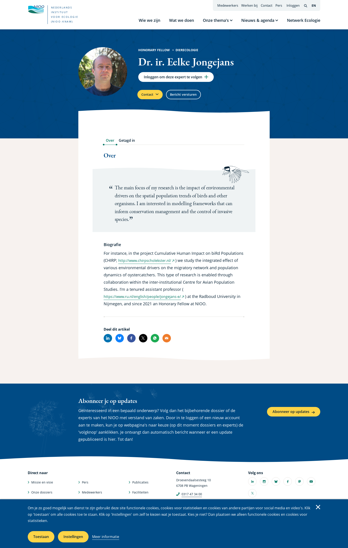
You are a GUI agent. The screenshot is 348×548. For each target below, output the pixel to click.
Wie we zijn (149, 20)
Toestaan (41, 536)
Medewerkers (227, 5)
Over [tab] (110, 144)
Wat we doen (181, 20)
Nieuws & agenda (257, 20)
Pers (278, 5)
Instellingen (73, 536)
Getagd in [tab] (127, 144)
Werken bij (249, 5)
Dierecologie (187, 50)
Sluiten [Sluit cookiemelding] (318, 507)
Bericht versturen (191, 97)
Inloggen (293, 5)
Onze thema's (216, 20)
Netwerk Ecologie (303, 20)
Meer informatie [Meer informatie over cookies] (105, 536)
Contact (266, 5)
